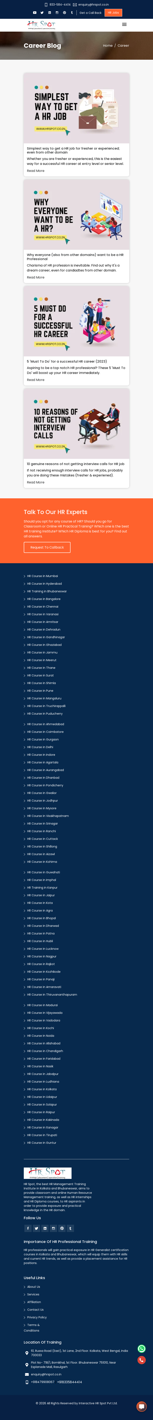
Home (108, 45)
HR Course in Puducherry (45, 714)
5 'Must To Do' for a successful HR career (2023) (67, 361)
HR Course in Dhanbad (43, 778)
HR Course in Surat (40, 675)
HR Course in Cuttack (42, 839)
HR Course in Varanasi (43, 614)
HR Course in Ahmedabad (45, 724)
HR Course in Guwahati (43, 872)
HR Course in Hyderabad (44, 584)
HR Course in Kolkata (42, 1089)
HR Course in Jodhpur (42, 801)
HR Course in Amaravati (44, 987)
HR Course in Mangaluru (44, 698)
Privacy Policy (37, 1317)
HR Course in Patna (41, 933)
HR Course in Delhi (40, 747)
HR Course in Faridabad (43, 1059)
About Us (33, 1287)
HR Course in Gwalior (42, 793)
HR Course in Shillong (42, 846)
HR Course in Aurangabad (45, 770)
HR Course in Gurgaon (43, 739)
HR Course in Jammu (42, 652)
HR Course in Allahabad (43, 1043)
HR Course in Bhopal (41, 918)
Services (33, 1294)
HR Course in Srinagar (42, 823)
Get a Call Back (91, 13)
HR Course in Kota (40, 903)
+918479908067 (42, 1382)
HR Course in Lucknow (43, 949)
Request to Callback (47, 547)
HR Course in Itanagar (42, 1127)
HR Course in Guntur (41, 1143)
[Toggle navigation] (124, 25)
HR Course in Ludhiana (43, 1082)
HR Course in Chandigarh (45, 1051)
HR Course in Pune (40, 691)
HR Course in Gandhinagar (46, 637)
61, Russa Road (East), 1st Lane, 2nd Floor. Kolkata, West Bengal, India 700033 (79, 1353)
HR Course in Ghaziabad (44, 645)
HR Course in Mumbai (42, 576)
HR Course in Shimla (41, 683)
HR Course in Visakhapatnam (48, 816)
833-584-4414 (57, 4)
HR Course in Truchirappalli (46, 706)
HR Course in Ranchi (41, 831)
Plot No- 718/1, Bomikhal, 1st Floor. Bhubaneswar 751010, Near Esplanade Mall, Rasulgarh (73, 1364)
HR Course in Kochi (40, 1028)
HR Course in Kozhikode (44, 972)
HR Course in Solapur (42, 1104)
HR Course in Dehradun (43, 629)
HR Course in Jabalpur (43, 1074)
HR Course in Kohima (42, 862)
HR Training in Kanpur (42, 888)
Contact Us (35, 1310)
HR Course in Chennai (42, 607)
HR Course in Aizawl (41, 854)
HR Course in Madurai (42, 1005)
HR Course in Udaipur (42, 1097)
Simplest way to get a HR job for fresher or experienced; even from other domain (73, 150)
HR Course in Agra (40, 910)
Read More (35, 170)
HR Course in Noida (40, 1036)
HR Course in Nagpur (41, 956)
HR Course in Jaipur (41, 895)
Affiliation (34, 1302)
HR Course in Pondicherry (45, 785)
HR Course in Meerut (41, 660)
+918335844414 (69, 1382)
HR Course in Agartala (42, 762)
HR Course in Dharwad (43, 926)
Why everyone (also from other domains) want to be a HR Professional (75, 256)
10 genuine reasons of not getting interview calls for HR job (75, 464)
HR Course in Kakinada (43, 1120)
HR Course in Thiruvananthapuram (52, 995)
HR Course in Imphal (41, 880)
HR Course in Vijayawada (44, 1013)
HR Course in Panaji (41, 979)
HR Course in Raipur (41, 1112)
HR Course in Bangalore (44, 599)
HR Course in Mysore (41, 808)
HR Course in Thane (41, 668)
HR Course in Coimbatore (45, 732)
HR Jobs (113, 13)
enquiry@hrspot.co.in (91, 4)
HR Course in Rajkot (41, 964)
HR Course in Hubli (40, 941)
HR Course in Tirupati (42, 1135)
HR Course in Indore (41, 755)
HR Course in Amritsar (42, 622)
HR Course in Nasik (40, 1066)
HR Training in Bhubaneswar (47, 591)
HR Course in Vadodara (43, 1020)
